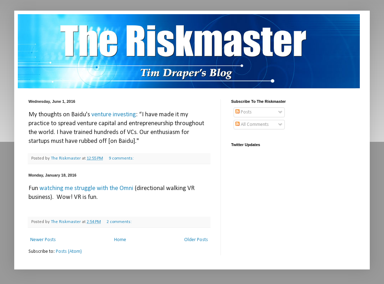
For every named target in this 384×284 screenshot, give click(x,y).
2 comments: (120, 222)
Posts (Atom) (69, 251)
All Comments (252, 124)
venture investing (113, 114)
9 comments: (122, 158)
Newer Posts (43, 240)
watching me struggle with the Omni (86, 188)
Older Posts (196, 240)
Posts (243, 112)
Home (120, 240)
